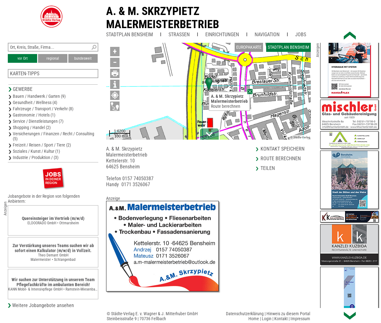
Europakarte (248, 47)
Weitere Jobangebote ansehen (43, 305)
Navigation (267, 34)
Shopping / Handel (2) (32, 127)
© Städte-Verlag (300, 137)
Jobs (300, 34)
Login (266, 318)
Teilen (268, 168)
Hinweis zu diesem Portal (288, 313)
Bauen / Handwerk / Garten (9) (39, 96)
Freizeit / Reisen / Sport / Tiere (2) (42, 144)
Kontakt (281, 318)
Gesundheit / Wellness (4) (35, 102)
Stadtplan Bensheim (129, 34)
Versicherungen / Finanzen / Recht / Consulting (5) (53, 136)
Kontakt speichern (283, 149)
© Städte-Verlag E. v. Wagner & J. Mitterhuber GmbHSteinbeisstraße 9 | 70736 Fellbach (152, 316)
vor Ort (22, 58)
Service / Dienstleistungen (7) (38, 121)
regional (52, 58)
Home (253, 318)
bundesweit (83, 58)
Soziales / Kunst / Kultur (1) (36, 151)
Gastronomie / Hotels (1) (34, 114)
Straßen (179, 34)
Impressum (300, 318)
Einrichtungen (222, 34)
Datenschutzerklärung (245, 313)
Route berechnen (225, 106)
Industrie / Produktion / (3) (35, 157)
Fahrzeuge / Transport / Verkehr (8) (43, 108)
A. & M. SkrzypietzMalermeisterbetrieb (162, 18)
